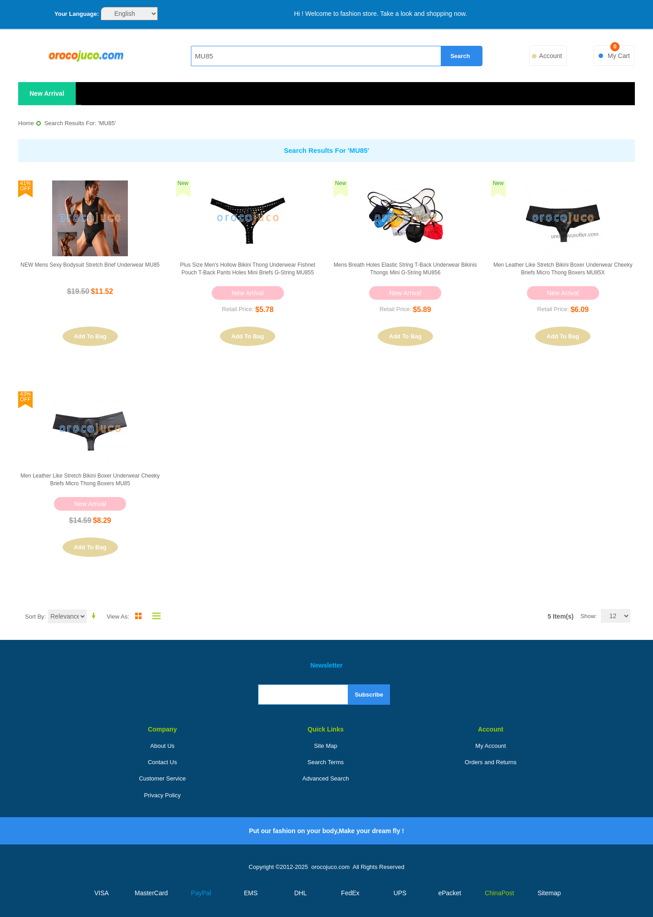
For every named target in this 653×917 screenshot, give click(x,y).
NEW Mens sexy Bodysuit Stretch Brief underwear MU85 (90, 265)
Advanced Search (325, 778)
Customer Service (162, 778)
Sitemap (548, 893)
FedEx (350, 893)
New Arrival (46, 93)
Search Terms (325, 762)
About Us (162, 745)
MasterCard (151, 893)
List (154, 616)
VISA (101, 893)
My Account (490, 745)
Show (587, 616)
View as (117, 616)
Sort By (34, 616)
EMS (251, 893)
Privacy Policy (162, 795)
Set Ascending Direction (95, 616)
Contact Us (162, 762)
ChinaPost (499, 893)
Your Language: (76, 13)
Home (26, 123)
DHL (300, 893)
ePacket (449, 893)
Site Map (325, 745)
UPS (400, 893)
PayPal (201, 893)
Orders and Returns (491, 762)
